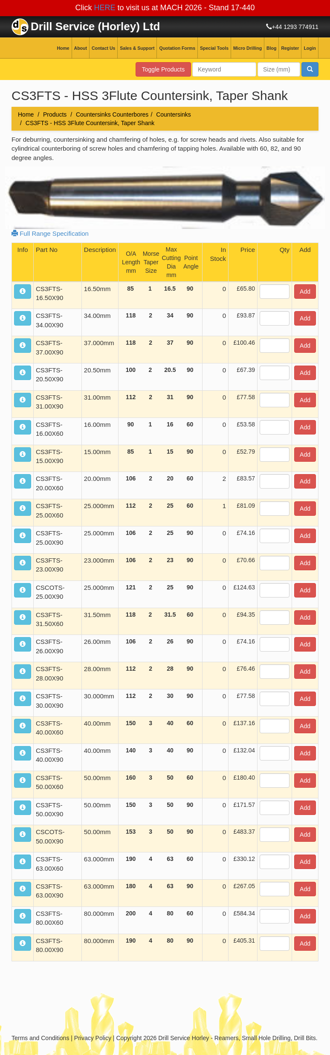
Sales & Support (137, 48)
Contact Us (103, 48)
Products (55, 114)
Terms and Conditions (40, 1038)
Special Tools (214, 48)
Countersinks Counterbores (112, 114)
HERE (104, 7)
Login (310, 48)
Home (63, 48)
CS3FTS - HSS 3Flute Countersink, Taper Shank (90, 123)
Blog (271, 48)
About (80, 48)
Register (290, 48)
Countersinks (173, 114)
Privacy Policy (92, 1038)
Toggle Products (163, 69)
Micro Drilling (247, 48)
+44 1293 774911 (295, 26)
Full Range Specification (50, 233)
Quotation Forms (177, 48)
